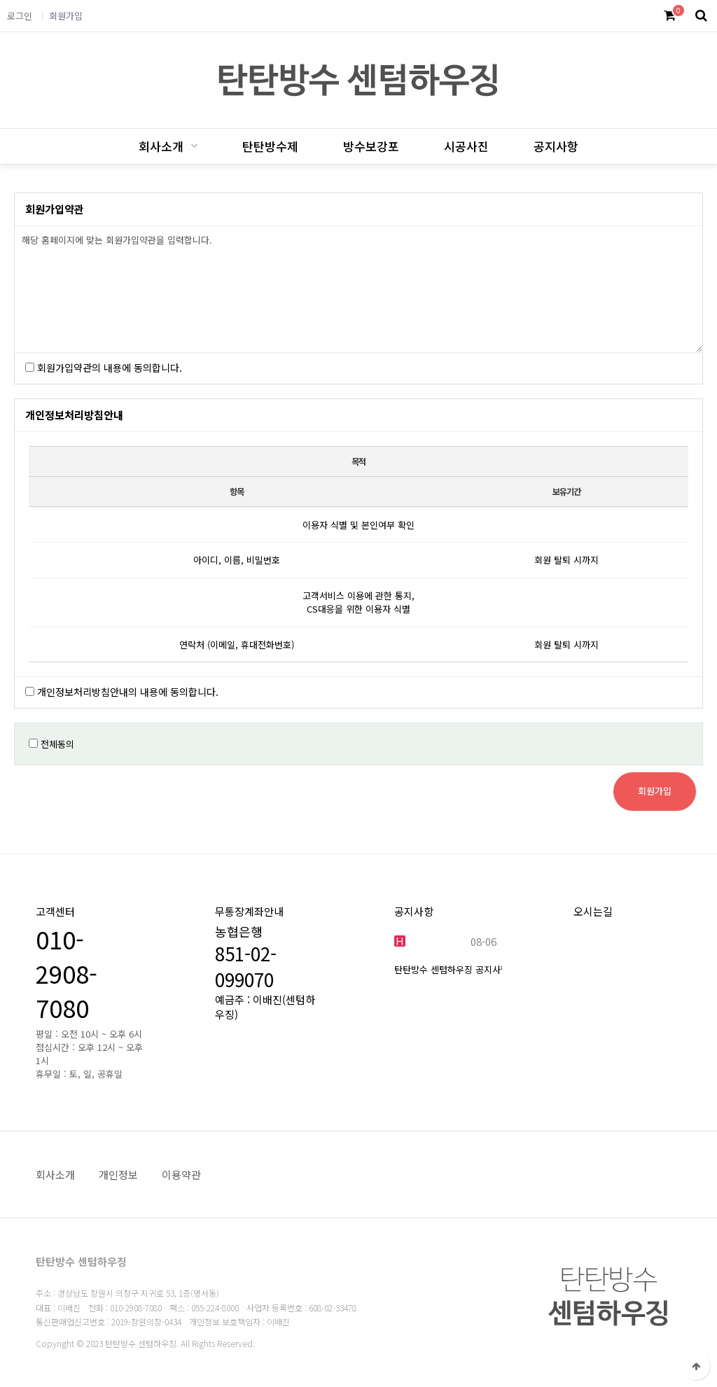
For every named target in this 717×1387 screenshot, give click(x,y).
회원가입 (66, 15)
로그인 (19, 15)
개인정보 (118, 1174)
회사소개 (161, 146)
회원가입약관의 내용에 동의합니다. (109, 368)
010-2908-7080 (66, 973)
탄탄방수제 (270, 146)
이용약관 (181, 1174)
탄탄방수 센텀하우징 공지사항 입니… (466, 969)
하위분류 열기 (192, 146)
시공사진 (466, 146)
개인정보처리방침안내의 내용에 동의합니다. (127, 692)
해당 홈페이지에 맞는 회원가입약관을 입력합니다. (358, 289)
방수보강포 (371, 146)
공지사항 (556, 146)
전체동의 (57, 744)
